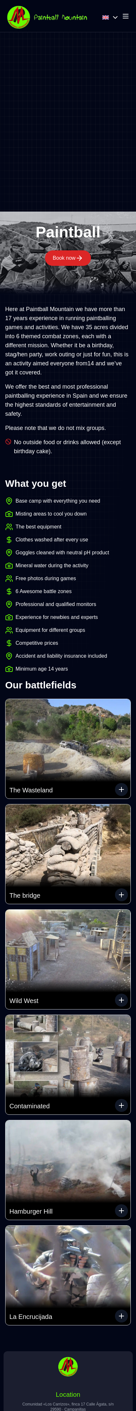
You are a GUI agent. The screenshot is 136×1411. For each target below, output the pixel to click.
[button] (68, 749)
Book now (68, 258)
